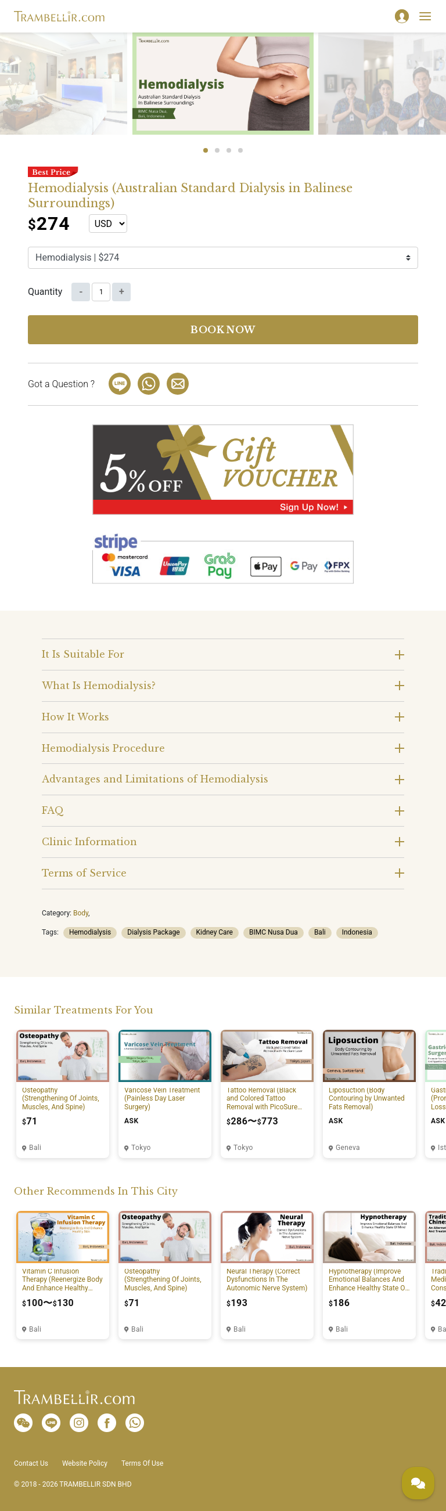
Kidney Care (214, 932)
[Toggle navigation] (425, 16)
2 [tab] (217, 150)
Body (80, 913)
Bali (320, 932)
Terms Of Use (142, 1463)
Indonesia (357, 932)
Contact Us (31, 1463)
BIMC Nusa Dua (273, 932)
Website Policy (84, 1463)
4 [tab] (240, 150)
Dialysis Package (153, 932)
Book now (223, 330)
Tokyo (141, 1148)
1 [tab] (205, 150)
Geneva (348, 1148)
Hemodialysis (90, 932)
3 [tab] (228, 150)
